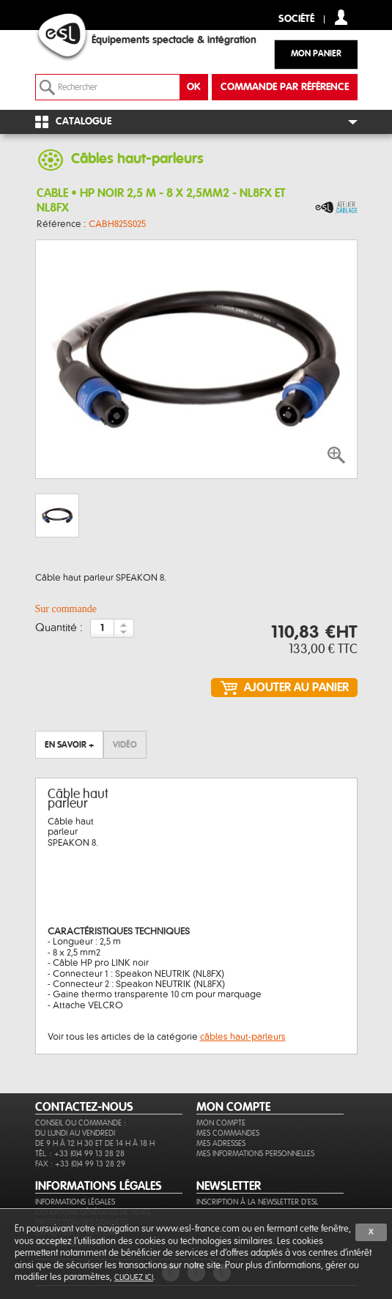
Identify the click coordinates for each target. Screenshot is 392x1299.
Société (296, 19)
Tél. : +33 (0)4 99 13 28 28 (80, 1154)
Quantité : (59, 628)
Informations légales (75, 1202)
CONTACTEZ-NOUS (84, 1107)
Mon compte (220, 1123)
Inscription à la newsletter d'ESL (257, 1202)
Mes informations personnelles (255, 1154)
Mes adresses (220, 1143)
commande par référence (285, 87)
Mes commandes (227, 1133)
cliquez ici (133, 1277)
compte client (341, 17)
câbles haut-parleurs (243, 1036)
